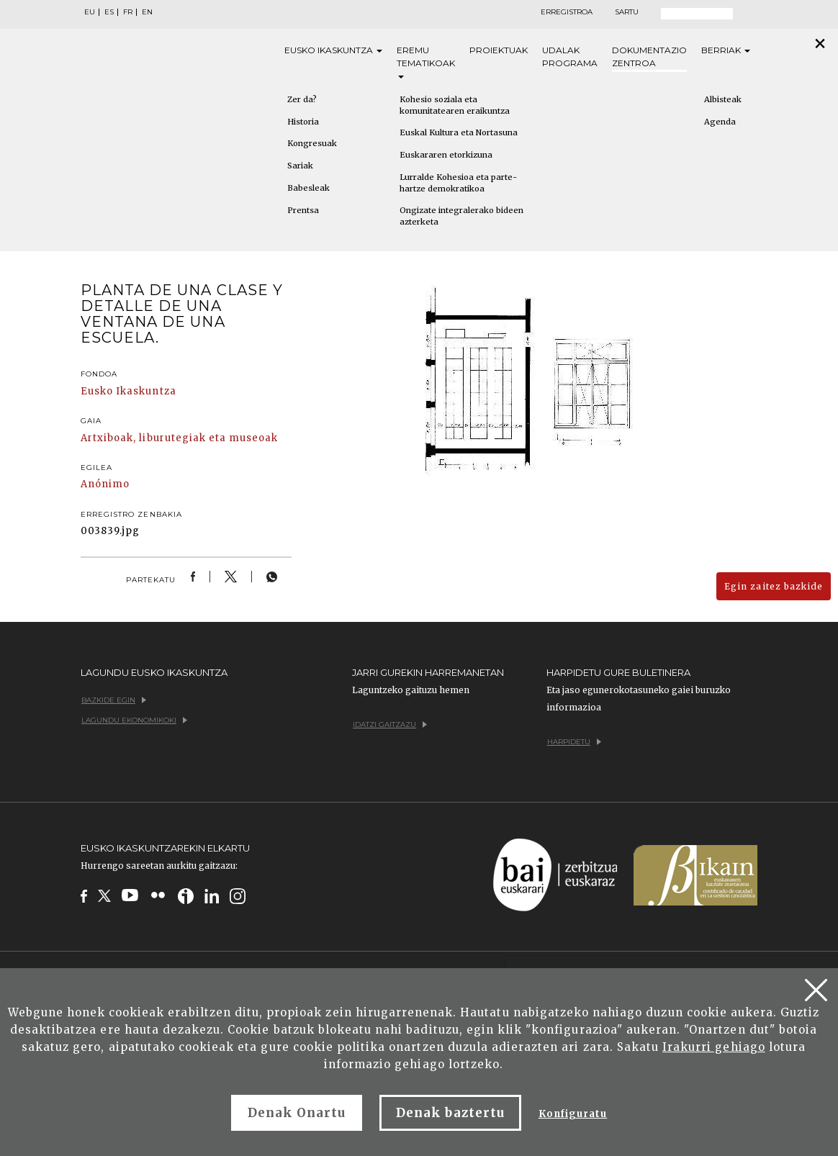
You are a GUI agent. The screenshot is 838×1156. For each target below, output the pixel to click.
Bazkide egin (113, 700)
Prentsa (303, 210)
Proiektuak (498, 50)
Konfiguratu (573, 1114)
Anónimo (105, 484)
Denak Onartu (297, 1113)
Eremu (426, 61)
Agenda (720, 122)
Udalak (570, 57)
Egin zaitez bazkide (773, 586)
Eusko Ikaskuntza (128, 391)
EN (147, 12)
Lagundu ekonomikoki (134, 720)
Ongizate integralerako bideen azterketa (461, 216)
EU (89, 12)
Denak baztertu (450, 1113)
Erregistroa (567, 12)
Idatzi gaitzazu (390, 724)
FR (127, 12)
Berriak (725, 50)
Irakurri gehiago (713, 1047)
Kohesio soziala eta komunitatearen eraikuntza (455, 105)
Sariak (300, 166)
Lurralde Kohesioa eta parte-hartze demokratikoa (458, 183)
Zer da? (302, 99)
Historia (303, 122)
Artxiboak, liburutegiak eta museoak (179, 438)
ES (109, 12)
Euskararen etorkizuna (446, 155)
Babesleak (308, 188)
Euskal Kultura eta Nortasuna (459, 132)
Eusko (333, 50)
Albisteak (723, 99)
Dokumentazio (649, 57)
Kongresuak (312, 143)
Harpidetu (574, 741)
